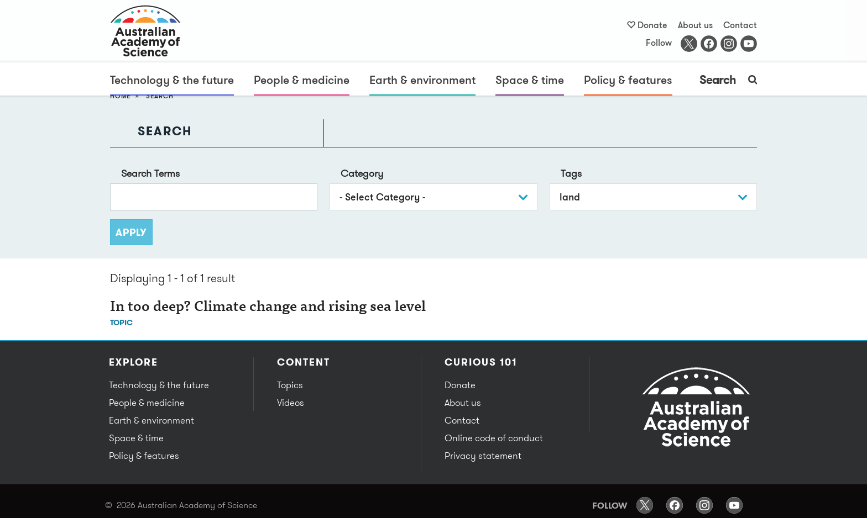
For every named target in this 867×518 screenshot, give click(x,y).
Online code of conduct (494, 438)
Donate (652, 24)
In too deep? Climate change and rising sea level (268, 307)
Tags (571, 173)
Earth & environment (422, 79)
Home (120, 96)
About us (695, 24)
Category (362, 173)
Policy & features (628, 79)
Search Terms (150, 173)
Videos (290, 403)
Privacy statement (483, 456)
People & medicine (301, 79)
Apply (131, 232)
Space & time (529, 79)
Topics (290, 385)
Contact (740, 24)
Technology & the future (172, 79)
